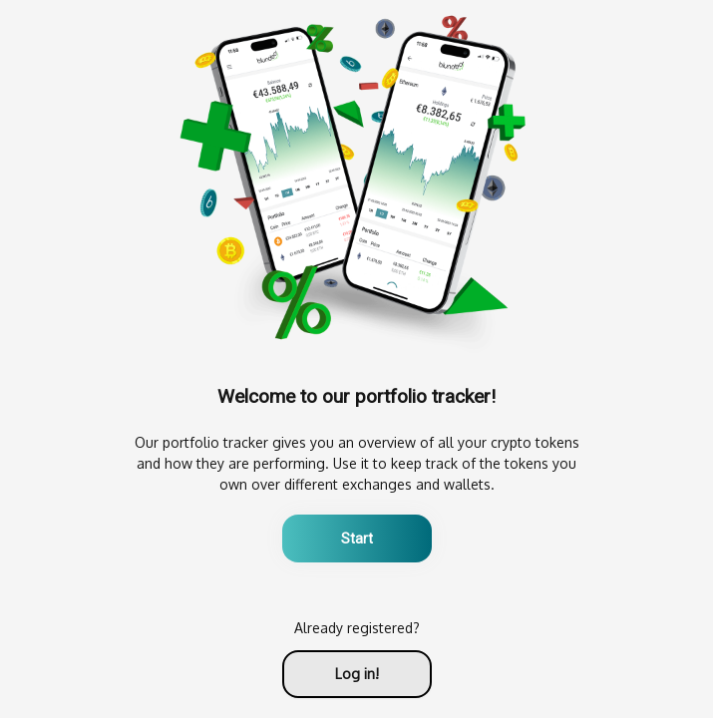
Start (357, 538)
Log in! (357, 673)
